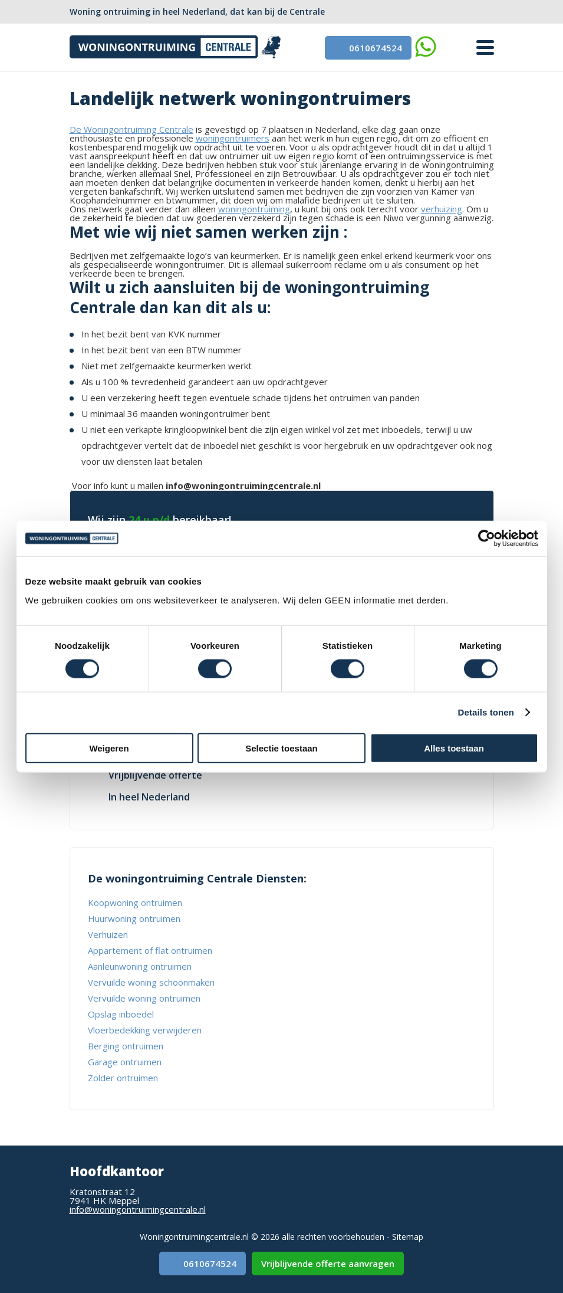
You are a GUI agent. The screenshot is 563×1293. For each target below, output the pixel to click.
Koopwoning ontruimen (135, 902)
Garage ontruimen (125, 1062)
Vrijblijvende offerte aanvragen (327, 1263)
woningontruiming (254, 209)
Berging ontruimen (125, 1046)
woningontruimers (232, 138)
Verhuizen (108, 934)
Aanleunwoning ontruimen (140, 966)
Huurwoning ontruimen (134, 918)
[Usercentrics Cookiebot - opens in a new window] (486, 538)
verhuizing (441, 209)
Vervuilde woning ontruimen (144, 998)
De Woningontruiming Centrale (131, 129)
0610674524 (368, 48)
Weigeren (109, 748)
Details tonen (486, 712)
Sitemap (407, 1236)
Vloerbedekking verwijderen (145, 1030)
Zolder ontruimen (123, 1078)
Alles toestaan (454, 748)
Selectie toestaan (281, 748)
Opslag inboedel (121, 1014)
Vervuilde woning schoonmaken (151, 982)
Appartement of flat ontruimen (150, 950)
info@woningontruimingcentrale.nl (138, 1209)
